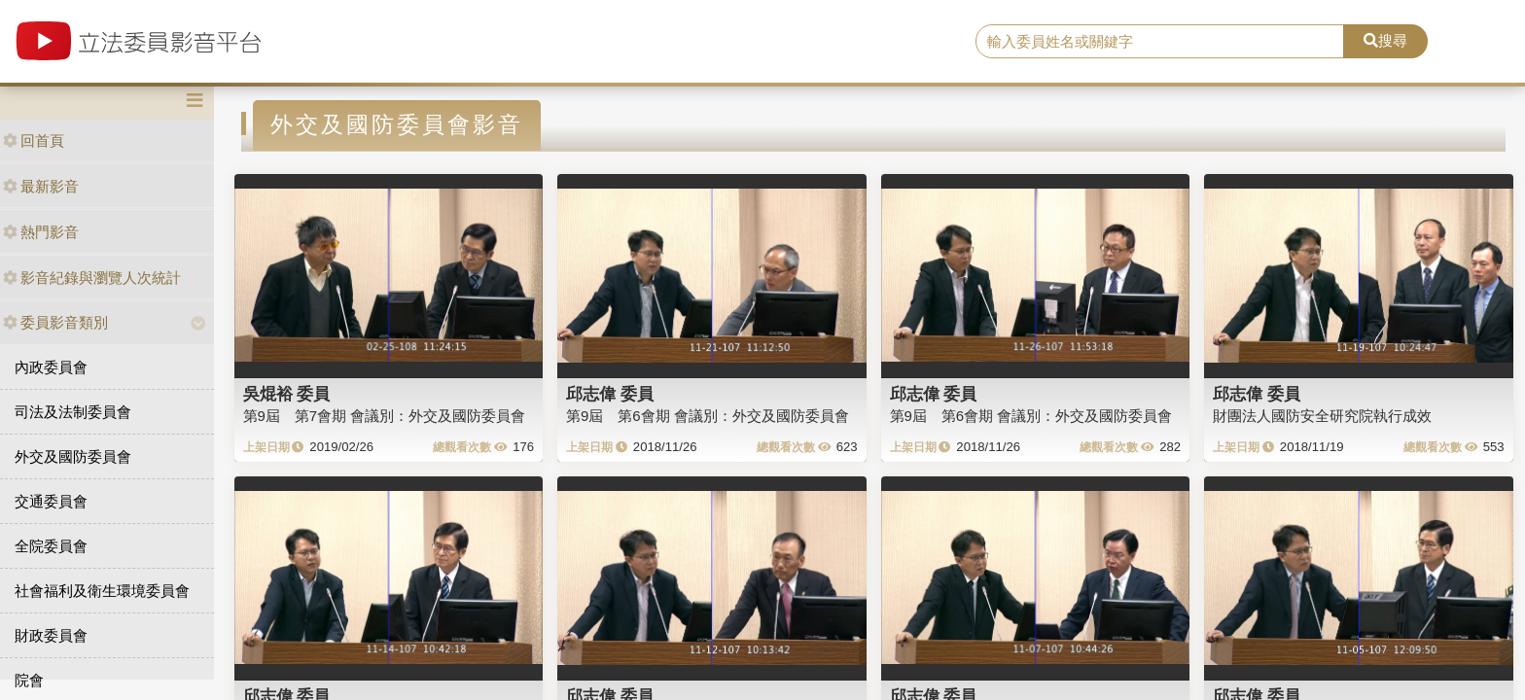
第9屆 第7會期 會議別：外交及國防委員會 (384, 415)
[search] (1160, 41)
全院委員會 (51, 546)
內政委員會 (51, 367)
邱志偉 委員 (610, 393)
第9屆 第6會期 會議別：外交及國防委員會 (707, 415)
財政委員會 (51, 635)
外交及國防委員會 (73, 456)
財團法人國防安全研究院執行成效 (1322, 415)
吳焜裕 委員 (287, 393)
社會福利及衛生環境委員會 (102, 590)
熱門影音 (41, 232)
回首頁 (33, 140)
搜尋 (1385, 40)
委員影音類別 (55, 322)
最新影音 (41, 186)
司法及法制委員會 (73, 411)
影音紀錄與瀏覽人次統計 (92, 277)
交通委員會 (51, 501)
